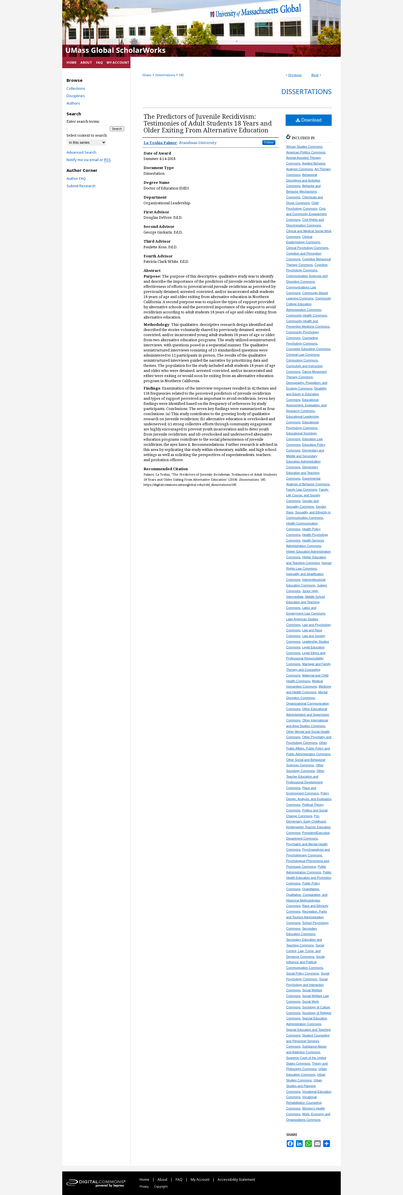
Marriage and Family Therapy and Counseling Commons (308, 669)
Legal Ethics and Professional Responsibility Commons (305, 658)
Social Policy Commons (302, 973)
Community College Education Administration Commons (308, 304)
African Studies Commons (304, 146)
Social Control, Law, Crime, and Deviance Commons (305, 951)
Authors (73, 103)
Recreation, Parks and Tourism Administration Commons (306, 917)
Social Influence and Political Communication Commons (305, 962)
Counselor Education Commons (308, 349)
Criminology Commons (302, 360)
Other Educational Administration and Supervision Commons (307, 714)
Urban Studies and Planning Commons (304, 1086)
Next (315, 75)
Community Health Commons (306, 315)
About (162, 1179)
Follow (268, 142)
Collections (76, 88)
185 (181, 75)
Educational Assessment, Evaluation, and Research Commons (306, 405)
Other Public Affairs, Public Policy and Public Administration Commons (308, 748)
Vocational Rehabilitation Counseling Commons (304, 1102)
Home (146, 75)
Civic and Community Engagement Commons (306, 214)
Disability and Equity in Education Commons (306, 394)
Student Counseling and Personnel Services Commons (307, 1041)
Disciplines (76, 95)
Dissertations (165, 75)
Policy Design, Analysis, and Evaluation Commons (309, 799)
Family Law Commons (301, 489)
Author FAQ (76, 178)
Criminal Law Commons (302, 354)
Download (309, 120)
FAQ (179, 1179)
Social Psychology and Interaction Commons (307, 984)
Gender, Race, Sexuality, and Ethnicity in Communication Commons (308, 512)
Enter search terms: (83, 121)
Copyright (161, 1186)
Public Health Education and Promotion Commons (308, 878)
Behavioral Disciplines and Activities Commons (303, 180)
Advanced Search (81, 152)
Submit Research (81, 185)
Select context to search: (87, 135)
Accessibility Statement (236, 1179)
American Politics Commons (305, 152)
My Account (200, 1179)
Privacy (144, 1186)
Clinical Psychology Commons (307, 247)
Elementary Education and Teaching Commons (302, 472)
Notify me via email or (89, 159)
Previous (295, 75)
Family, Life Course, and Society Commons (307, 495)
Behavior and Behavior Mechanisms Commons (303, 191)
